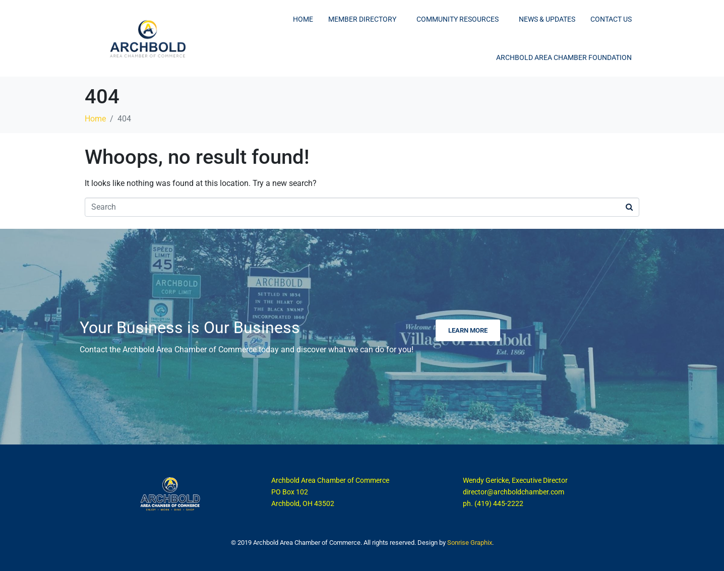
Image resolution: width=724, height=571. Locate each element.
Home (303, 19)
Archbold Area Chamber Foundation (564, 57)
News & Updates (547, 19)
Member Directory (362, 19)
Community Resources (457, 19)
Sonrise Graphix (469, 542)
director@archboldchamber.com (513, 492)
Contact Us (611, 19)
